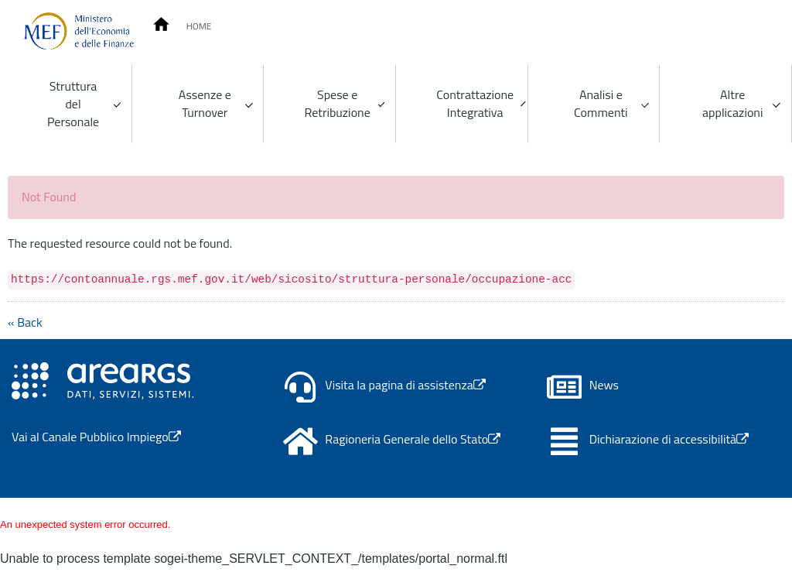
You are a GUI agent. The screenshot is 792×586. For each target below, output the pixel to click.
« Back (25, 322)
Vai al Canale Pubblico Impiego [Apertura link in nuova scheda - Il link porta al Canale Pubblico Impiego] (96, 436)
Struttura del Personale (73, 104)
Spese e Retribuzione (337, 103)
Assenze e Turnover (205, 103)
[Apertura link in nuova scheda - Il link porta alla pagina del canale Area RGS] (103, 379)
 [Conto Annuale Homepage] (161, 24)
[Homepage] (78, 31)
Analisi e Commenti (601, 103)
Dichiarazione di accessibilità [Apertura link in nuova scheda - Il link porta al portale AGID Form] (669, 439)
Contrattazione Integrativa (475, 103)
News (604, 385)
